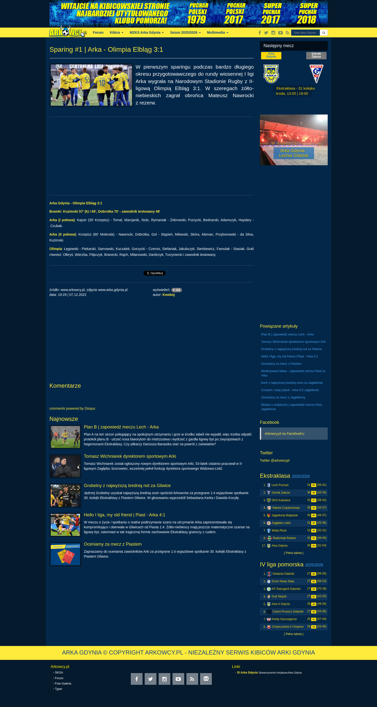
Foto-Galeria (63, 683)
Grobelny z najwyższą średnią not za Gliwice (127, 485)
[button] (324, 33)
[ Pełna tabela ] (293, 553)
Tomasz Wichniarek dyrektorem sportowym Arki (130, 456)
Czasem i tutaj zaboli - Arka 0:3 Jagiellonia (290, 390)
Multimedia (217, 32)
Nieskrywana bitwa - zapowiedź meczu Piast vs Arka (293, 373)
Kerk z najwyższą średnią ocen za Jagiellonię (292, 383)
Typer (58, 689)
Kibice (116, 32)
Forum (98, 32)
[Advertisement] (152, 156)
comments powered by (72, 408)
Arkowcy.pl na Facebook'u (284, 434)
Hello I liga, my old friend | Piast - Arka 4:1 (124, 514)
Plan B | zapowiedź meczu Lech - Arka (121, 427)
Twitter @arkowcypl (275, 460)
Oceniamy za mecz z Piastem (113, 544)
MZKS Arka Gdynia (147, 32)
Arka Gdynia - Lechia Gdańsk (293, 153)
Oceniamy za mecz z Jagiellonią (283, 397)
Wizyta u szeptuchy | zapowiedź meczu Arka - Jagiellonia (292, 407)
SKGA (59, 672)
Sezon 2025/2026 (185, 32)
